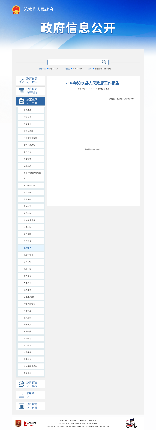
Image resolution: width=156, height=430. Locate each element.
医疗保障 (27, 234)
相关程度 (106, 69)
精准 (74, 69)
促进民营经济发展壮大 (32, 176)
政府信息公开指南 (28, 81)
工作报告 (27, 248)
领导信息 (27, 117)
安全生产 (27, 325)
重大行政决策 (29, 145)
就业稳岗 (27, 192)
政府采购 (27, 352)
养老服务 (27, 199)
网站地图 (63, 420)
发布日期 (97, 69)
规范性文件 (28, 255)
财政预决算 (28, 131)
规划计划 (27, 269)
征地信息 (27, 166)
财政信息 (27, 311)
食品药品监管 (29, 185)
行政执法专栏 (29, 304)
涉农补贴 (27, 213)
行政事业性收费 (30, 138)
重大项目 (27, 276)
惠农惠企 (27, 318)
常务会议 (27, 152)
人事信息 (27, 359)
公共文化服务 (29, 220)
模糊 (79, 69)
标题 (50, 69)
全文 (55, 69)
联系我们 (92, 420)
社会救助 (27, 227)
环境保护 (27, 332)
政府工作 (27, 241)
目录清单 (27, 373)
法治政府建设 (29, 297)
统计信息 (27, 345)
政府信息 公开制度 (28, 91)
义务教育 (27, 206)
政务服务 (27, 290)
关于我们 (73, 420)
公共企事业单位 (30, 366)
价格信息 (27, 338)
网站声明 (82, 420)
